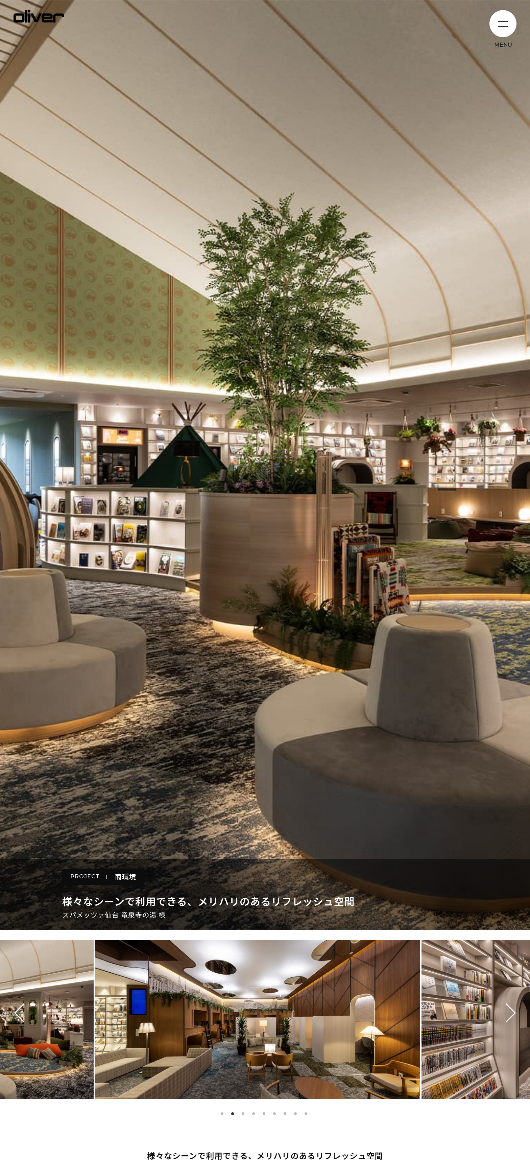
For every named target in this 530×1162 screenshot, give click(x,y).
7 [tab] (285, 1113)
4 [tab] (253, 1113)
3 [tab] (243, 1113)
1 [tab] (222, 1113)
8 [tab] (295, 1113)
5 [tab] (264, 1113)
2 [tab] (232, 1113)
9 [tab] (306, 1113)
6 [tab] (274, 1113)
